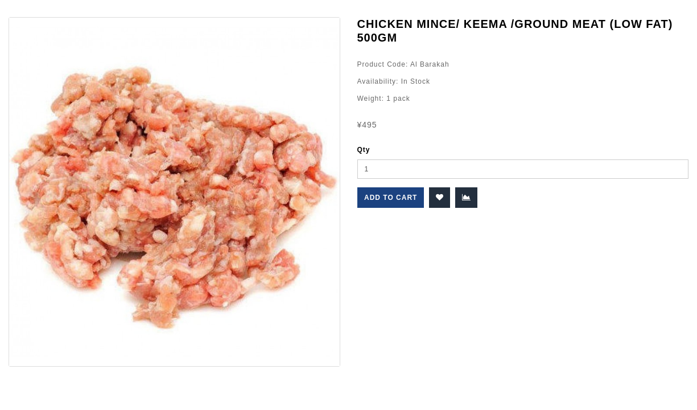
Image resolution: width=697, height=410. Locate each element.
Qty (363, 150)
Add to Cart (390, 198)
